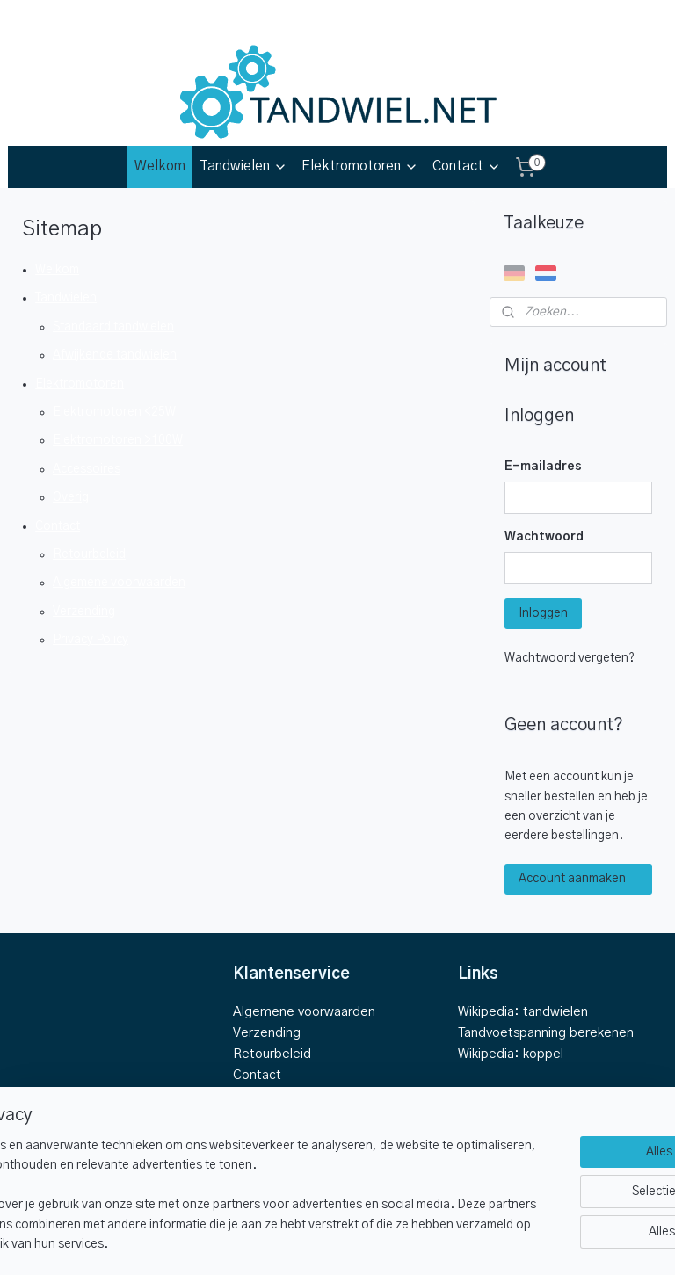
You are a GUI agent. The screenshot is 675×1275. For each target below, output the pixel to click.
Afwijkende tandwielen (115, 355)
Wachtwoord (544, 537)
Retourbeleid (89, 554)
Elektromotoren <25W (114, 412)
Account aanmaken (572, 879)
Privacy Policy (90, 640)
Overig (71, 497)
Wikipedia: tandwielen (523, 1011)
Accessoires (86, 469)
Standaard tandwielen (113, 327)
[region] (221, 1186)
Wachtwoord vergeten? (569, 658)
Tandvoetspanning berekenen (546, 1033)
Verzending (84, 611)
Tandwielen (243, 166)
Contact (466, 166)
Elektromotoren (359, 166)
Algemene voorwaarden (119, 582)
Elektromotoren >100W (118, 440)
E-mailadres (543, 466)
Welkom (159, 166)
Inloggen (543, 613)
